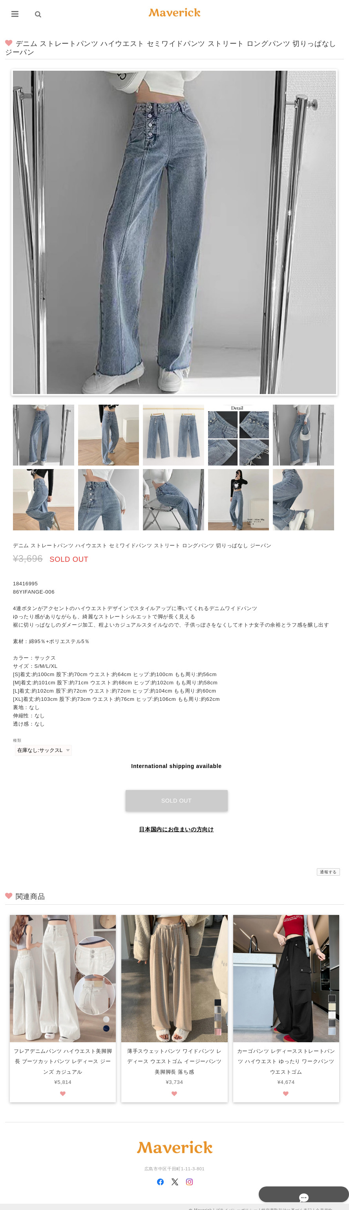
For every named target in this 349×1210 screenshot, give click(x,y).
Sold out (176, 793)
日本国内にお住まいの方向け (176, 821)
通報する (328, 864)
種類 (17, 740)
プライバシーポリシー (237, 1203)
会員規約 (324, 1203)
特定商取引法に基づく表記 (286, 1203)
